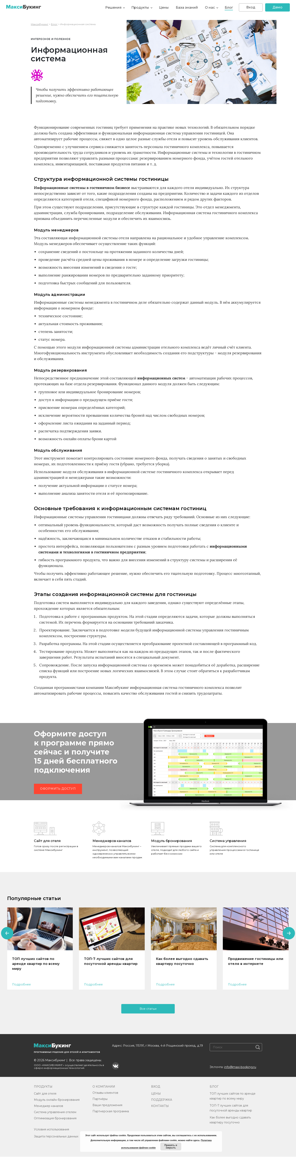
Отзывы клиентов (105, 1094)
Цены (164, 7)
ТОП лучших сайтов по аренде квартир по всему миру (36, 964)
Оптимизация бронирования (55, 1119)
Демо (277, 7)
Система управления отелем (55, 1113)
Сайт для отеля (45, 1095)
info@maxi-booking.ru (240, 1068)
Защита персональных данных (56, 1137)
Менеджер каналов (48, 1107)
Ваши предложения (107, 1106)
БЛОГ (214, 1088)
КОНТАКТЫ (160, 1107)
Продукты (140, 7)
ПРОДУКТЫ (43, 1088)
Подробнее (21, 984)
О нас (210, 7)
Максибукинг (39, 24)
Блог (229, 7)
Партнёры (100, 1100)
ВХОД (155, 1088)
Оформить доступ (58, 789)
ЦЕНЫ (156, 1095)
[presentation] (7, 933)
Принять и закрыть (170, 1146)
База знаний (187, 7)
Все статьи (148, 1009)
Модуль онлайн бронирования (57, 1101)
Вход (250, 7)
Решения (113, 7)
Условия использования (51, 1130)
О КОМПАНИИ (103, 1088)
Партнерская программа (110, 1112)
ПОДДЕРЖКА (161, 1101)
